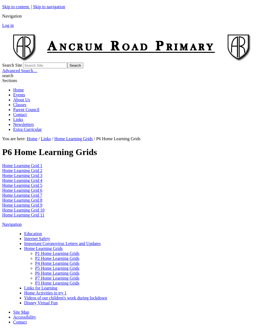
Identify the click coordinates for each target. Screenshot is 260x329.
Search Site (12, 65)
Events (19, 94)
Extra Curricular (27, 129)
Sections (9, 80)
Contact (20, 114)
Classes (19, 104)
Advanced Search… (19, 70)
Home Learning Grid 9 (22, 205)
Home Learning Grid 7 (22, 195)
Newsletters (23, 124)
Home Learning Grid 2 (22, 170)
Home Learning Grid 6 (22, 190)
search (7, 75)
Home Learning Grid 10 (23, 210)
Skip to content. (16, 6)
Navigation (12, 224)
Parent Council (26, 109)
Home (18, 90)
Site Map (21, 312)
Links (18, 119)
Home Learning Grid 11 (23, 215)
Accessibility (24, 317)
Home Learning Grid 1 (22, 165)
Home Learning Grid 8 (22, 200)
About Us (21, 99)
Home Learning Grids (73, 138)
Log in (8, 25)
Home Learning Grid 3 (22, 175)
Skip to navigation (49, 6)
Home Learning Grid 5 (22, 185)
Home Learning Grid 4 (22, 180)
